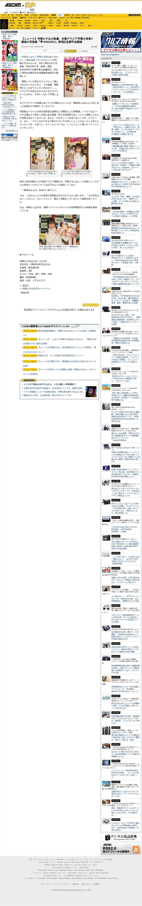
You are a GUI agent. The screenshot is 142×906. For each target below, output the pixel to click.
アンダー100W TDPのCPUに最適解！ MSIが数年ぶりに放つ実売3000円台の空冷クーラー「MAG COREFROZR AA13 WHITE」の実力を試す (125, 416)
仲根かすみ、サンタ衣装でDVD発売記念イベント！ (61, 355)
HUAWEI (66, 23)
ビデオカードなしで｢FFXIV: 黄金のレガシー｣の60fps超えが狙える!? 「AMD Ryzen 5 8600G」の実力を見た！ (125, 826)
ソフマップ (35, 28)
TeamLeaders (52, 18)
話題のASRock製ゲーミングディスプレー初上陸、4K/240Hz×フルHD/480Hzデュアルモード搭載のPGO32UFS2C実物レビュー (125, 473)
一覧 (61, 51)
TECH (26, 15)
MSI (51, 20)
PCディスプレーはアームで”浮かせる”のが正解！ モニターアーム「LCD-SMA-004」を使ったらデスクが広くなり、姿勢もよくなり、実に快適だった (125, 508)
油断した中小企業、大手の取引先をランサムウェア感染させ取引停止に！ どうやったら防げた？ (125, 579)
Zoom (89, 25)
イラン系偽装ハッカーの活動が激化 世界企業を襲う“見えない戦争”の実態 (57, 392)
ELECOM (12, 23)
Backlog (66, 25)
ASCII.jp (13, 5)
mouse (20, 20)
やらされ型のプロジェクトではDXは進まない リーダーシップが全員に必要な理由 (124, 72)
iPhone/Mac (44, 15)
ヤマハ (82, 25)
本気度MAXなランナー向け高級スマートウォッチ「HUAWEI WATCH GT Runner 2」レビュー (125, 689)
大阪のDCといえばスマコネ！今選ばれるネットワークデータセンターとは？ (125, 793)
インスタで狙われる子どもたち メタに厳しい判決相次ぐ (50, 384)
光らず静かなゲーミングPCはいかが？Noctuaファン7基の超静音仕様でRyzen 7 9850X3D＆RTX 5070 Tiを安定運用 (125, 545)
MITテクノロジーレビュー (91, 875)
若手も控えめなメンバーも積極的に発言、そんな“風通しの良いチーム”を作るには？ (125, 705)
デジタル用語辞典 (68, 875)
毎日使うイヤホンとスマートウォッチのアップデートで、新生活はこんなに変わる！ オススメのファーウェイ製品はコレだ (125, 492)
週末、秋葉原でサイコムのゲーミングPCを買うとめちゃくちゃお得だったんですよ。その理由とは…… (125, 811)
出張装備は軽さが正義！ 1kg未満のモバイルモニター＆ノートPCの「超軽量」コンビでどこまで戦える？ (125, 719)
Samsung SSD (42, 870)
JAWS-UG (54, 865)
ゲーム (100, 15)
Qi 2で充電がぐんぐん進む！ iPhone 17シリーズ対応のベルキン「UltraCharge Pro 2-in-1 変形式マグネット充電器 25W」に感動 (125, 260)
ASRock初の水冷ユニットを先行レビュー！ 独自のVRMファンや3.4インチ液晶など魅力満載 (125, 649)
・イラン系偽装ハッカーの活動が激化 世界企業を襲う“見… (9, 112)
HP (66, 20)
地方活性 (77, 18)
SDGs (72, 18)
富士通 (12, 20)
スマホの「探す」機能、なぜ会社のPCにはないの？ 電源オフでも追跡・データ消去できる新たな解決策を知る (125, 200)
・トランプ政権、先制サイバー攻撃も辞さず (9, 126)
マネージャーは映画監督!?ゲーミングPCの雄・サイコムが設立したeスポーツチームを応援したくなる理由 (125, 618)
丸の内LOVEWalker (100, 878)
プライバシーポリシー (63, 884)
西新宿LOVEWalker (64, 878)
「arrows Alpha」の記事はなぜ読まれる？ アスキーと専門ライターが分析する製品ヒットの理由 (125, 213)
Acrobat (19, 25)
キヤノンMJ (19, 28)
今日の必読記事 (47, 875)
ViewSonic (74, 23)
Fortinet (74, 25)
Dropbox (51, 25)
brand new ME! (84, 867)
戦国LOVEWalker (113, 878)
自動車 (53, 15)
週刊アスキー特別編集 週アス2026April (10, 36)
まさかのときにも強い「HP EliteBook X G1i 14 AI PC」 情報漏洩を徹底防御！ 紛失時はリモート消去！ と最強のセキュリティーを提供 (125, 319)
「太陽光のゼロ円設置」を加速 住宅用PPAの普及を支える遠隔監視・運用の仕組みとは (125, 340)
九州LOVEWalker (88, 878)
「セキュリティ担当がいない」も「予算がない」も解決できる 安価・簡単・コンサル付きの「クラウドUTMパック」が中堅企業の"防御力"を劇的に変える (125, 129)
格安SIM (14, 18)
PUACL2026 (85, 18)
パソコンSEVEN (43, 20)
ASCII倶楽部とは (11, 131)
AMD (19, 23)
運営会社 (76, 884)
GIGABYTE (35, 23)
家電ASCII (23, 18)
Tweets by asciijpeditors (110, 55)
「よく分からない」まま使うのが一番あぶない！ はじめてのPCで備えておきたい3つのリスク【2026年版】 (125, 560)
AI (9, 15)
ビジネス (19, 15)
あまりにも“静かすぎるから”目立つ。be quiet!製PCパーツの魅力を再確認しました (125, 754)
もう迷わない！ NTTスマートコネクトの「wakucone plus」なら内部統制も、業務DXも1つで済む (125, 598)
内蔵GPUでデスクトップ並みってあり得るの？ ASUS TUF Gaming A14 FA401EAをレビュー (125, 184)
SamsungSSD (41, 23)
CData (59, 25)
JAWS (12, 25)
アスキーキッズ (5, 18)
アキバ (77, 15)
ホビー (60, 15)
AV (73, 15)
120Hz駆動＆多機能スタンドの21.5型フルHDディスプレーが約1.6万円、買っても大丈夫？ (124, 245)
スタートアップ (91, 15)
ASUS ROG (28, 23)
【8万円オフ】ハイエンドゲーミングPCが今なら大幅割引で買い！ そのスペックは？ (125, 378)
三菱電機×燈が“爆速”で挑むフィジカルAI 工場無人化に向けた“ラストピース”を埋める (125, 148)
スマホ (83, 15)
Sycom (35, 20)
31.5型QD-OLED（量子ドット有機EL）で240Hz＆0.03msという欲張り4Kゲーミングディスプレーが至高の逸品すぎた (125, 635)
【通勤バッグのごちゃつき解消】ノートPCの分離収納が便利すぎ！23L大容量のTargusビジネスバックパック (125, 107)
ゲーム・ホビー (30, 5)
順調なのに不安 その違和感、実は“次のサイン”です (47, 395)
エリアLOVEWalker (40, 878)
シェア (45, 50)
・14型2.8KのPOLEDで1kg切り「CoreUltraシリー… (9, 105)
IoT (13, 15)
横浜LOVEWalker (52, 878)
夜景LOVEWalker (77, 878)
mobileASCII (78, 875)
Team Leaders (72, 873)
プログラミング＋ (83, 873)
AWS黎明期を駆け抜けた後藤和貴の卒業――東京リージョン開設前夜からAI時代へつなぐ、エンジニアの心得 (125, 669)
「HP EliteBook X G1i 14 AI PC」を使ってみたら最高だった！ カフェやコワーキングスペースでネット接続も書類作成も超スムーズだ (125, 280)
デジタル (34, 15)
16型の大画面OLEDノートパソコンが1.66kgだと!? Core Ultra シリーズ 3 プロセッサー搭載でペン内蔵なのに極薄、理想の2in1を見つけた (125, 457)
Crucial (58, 23)
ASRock (50, 23)
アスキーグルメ (33, 18)
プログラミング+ (64, 18)
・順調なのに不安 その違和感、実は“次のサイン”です (9, 119)
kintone (27, 25)
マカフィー (12, 28)
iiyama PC (67, 862)
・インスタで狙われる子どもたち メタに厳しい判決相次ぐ (9, 98)
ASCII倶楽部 (134, 15)
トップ (3, 15)
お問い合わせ (86, 884)
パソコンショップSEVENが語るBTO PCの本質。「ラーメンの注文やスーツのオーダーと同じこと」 (125, 773)
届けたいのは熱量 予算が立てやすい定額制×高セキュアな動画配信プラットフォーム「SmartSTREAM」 (125, 436)
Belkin (82, 23)
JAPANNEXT (27, 28)
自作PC (67, 15)
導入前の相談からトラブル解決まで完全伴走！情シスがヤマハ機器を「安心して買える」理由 (125, 737)
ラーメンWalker (28, 878)
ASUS (59, 20)
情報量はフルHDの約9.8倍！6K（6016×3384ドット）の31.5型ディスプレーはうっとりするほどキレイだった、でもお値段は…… (125, 88)
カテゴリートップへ (90, 305)
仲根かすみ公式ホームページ (36, 288)
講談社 (25, 285)
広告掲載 (96, 884)
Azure (35, 25)
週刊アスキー (43, 18)
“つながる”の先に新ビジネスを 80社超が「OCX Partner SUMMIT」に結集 (125, 529)
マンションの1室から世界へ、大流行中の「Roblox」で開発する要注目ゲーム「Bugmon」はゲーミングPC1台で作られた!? (125, 166)
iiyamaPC (27, 20)
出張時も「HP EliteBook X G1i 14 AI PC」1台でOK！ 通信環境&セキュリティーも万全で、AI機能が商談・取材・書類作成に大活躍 (125, 299)
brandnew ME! (43, 28)
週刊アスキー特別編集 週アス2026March (10, 65)
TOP (30, 859)
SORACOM (63, 870)
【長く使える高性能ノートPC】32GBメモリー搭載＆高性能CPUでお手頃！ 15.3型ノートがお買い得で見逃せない (125, 396)
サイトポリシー (47, 884)
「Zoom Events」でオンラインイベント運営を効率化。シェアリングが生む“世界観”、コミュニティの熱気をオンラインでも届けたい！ (125, 359)
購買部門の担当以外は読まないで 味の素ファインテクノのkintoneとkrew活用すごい (126, 230)
